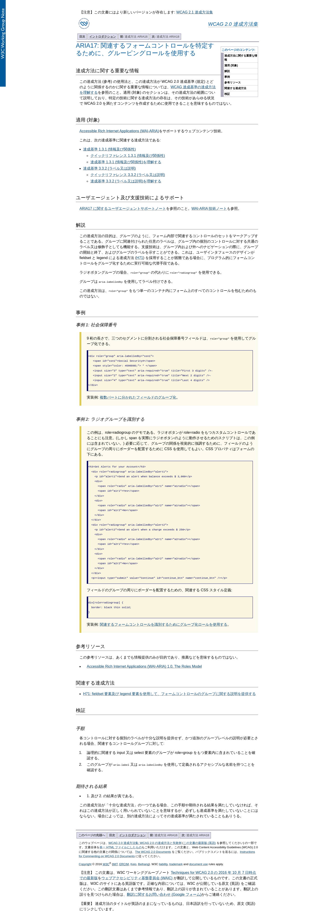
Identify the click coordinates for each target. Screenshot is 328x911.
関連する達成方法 (235, 88)
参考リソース (232, 82)
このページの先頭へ (91, 819)
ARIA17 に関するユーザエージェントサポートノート (122, 208)
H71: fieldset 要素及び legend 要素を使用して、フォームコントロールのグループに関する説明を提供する (169, 678)
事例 (227, 76)
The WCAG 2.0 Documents (153, 836)
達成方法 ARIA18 (165, 36)
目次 (82, 36)
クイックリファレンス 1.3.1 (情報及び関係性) (127, 156)
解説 (227, 71)
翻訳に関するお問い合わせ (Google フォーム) (164, 879)
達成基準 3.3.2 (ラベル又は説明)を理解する (125, 181)
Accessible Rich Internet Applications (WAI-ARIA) (119, 131)
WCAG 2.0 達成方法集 (233, 24)
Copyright (85, 848)
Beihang (143, 848)
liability (163, 848)
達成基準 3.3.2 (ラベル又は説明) (109, 168)
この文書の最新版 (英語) (199, 827)
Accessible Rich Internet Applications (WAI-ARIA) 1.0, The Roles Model (144, 651)
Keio (133, 848)
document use (198, 848)
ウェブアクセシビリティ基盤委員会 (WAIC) (136, 862)
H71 (139, 258)
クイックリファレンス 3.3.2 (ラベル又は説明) (127, 175)
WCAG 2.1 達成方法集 (194, 12)
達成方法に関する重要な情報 (240, 57)
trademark (176, 848)
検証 (227, 94)
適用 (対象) (231, 65)
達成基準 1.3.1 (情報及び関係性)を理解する (125, 162)
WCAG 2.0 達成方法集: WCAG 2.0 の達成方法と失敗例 (145, 827)
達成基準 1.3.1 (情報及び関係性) (109, 149)
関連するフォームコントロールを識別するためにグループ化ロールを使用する (163, 609)
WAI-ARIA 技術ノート (209, 208)
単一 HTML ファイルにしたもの (121, 831)
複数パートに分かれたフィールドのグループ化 (138, 394)
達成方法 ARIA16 (134, 36)
